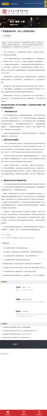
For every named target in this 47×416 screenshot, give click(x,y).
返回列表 (8, 235)
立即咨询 (45, 4)
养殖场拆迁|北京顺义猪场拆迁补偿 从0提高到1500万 (16, 337)
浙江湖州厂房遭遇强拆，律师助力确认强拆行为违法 (20, 238)
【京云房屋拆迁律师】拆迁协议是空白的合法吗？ (17, 259)
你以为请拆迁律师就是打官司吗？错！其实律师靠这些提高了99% (19, 330)
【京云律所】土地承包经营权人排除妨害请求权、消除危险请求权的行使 (23, 252)
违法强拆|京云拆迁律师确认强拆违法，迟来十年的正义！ (17, 334)
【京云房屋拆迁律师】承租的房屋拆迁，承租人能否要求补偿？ (20, 256)
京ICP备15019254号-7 (26, 344)
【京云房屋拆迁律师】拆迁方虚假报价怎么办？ (16, 248)
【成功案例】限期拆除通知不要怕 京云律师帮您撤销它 (16, 327)
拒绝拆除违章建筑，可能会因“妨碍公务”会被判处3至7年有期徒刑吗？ (22, 263)
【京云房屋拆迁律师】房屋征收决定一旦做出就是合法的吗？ (20, 271)
